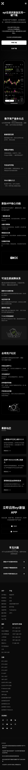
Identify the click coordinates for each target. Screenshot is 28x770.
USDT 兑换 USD (16, 634)
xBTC (10, 613)
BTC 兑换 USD (16, 628)
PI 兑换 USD (15, 643)
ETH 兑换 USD (16, 631)
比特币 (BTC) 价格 (6, 682)
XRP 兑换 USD (16, 640)
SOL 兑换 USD (16, 637)
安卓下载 (14, 48)
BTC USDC (4, 661)
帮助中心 (3, 643)
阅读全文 (7, 450)
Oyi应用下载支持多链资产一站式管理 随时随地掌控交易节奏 (13, 751)
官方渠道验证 (5, 646)
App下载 (3, 619)
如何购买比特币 (5, 700)
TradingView (12, 610)
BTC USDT (4, 667)
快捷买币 (11, 594)
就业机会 (3, 597)
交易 (10, 601)
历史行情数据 (5, 631)
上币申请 (3, 637)
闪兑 (10, 597)
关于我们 (3, 594)
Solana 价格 (4, 691)
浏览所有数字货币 (14, 604)
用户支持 (3, 640)
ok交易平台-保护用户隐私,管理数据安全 (11, 764)
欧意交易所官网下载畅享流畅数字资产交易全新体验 (13, 760)
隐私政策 (3, 607)
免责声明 (3, 610)
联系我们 (3, 601)
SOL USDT (4, 676)
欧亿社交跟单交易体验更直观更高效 (10, 756)
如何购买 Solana (5, 707)
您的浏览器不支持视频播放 (14, 82)
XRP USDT (4, 679)
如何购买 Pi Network (7, 710)
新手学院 (11, 607)
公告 (2, 649)
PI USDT (3, 673)
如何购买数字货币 (6, 697)
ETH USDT (4, 670)
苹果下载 (14, 42)
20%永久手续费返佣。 (14, 29)
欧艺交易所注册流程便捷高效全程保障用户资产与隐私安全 (13, 746)
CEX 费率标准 (5, 634)
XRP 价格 (4, 694)
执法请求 (3, 616)
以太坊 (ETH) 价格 (6, 685)
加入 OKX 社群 (5, 652)
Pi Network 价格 (5, 688)
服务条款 (3, 604)
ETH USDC (4, 664)
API (2, 628)
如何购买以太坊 (5, 704)
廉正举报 (3, 613)
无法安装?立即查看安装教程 (13, 37)
